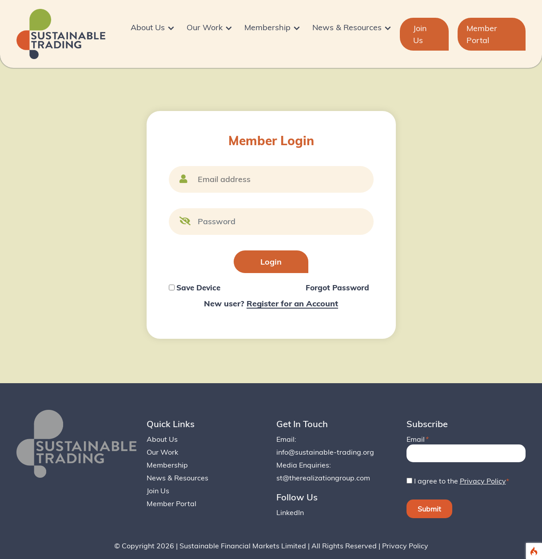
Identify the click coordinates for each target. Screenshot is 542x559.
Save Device (198, 287)
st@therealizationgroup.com (323, 477)
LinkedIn (290, 512)
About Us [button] (149, 27)
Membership (167, 464)
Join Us (420, 34)
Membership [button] (269, 27)
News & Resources (177, 477)
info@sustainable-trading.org (325, 452)
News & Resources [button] (348, 27)
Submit (429, 508)
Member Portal (481, 34)
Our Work (162, 452)
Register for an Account (292, 303)
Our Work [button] (206, 27)
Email (417, 439)
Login (271, 262)
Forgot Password (337, 287)
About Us (162, 439)
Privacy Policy (483, 480)
